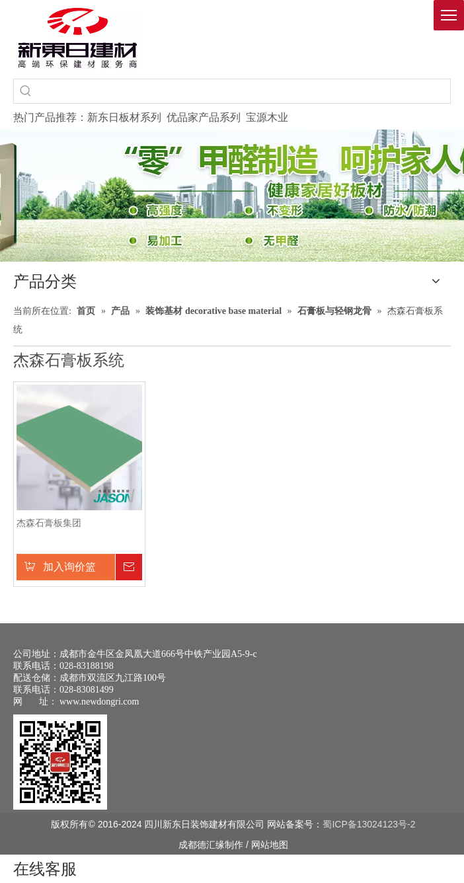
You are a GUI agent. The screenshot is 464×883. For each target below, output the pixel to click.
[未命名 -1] (60, 762)
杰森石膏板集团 (49, 523)
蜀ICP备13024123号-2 (369, 824)
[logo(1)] (77, 37)
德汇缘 (211, 844)
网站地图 (269, 844)
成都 (187, 844)
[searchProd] (244, 91)
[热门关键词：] (26, 91)
